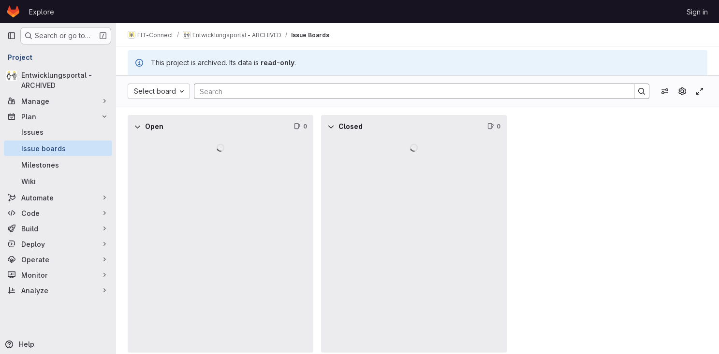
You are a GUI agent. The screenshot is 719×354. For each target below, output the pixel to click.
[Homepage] (13, 11)
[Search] (409, 91)
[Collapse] (137, 126)
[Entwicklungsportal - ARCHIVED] (58, 80)
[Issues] (58, 132)
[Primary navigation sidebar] (11, 35)
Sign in (697, 12)
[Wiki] (58, 181)
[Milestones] (58, 164)
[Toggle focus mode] (699, 91)
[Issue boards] (58, 148)
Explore (41, 12)
